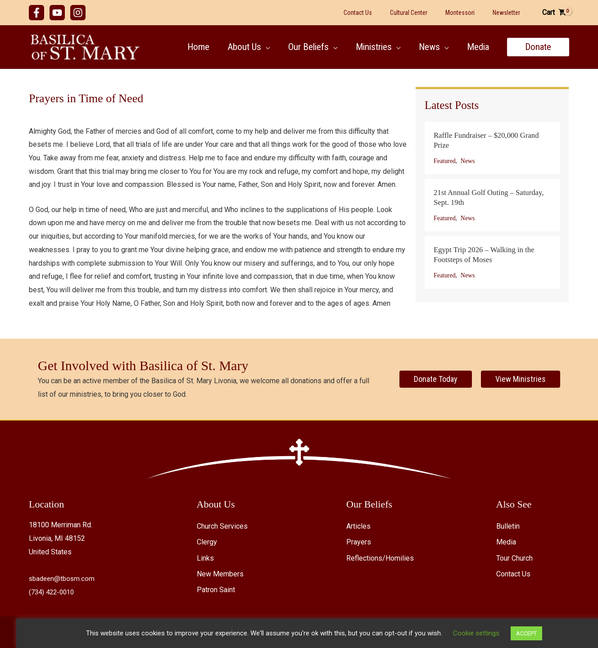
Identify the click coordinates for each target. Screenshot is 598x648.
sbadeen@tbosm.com (63, 578)
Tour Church (514, 558)
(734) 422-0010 (53, 592)
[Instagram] (78, 12)
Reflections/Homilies (380, 558)
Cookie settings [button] (460, 633)
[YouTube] (57, 12)
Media (506, 542)
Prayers (358, 542)
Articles (358, 526)
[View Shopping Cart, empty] (553, 12)
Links (205, 558)
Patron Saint (216, 589)
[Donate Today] (435, 379)
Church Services (222, 526)
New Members (220, 574)
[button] (261, 47)
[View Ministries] (520, 379)
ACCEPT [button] (510, 633)
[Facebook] (36, 12)
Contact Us (513, 574)
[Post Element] (492, 148)
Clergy (207, 542)
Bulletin (508, 526)
